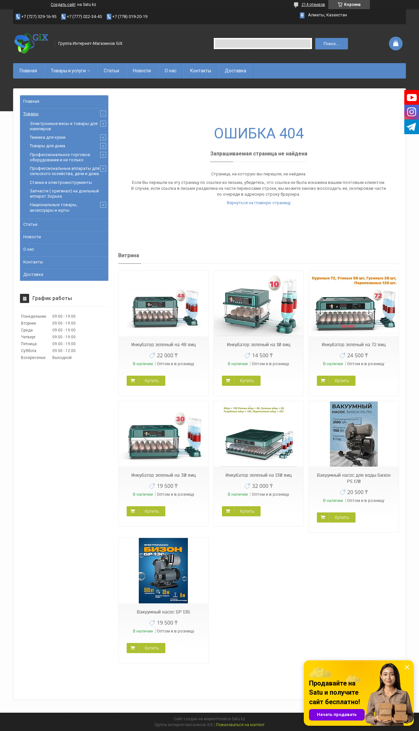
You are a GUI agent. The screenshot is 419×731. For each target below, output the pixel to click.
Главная (28, 70)
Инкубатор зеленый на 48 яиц (163, 344)
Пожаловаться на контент (240, 724)
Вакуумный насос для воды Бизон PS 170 (354, 478)
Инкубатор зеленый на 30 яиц (163, 475)
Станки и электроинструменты (61, 182)
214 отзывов (313, 4)
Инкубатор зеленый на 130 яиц (259, 475)
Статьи (111, 70)
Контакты (200, 70)
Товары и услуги (68, 70)
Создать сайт (63, 4)
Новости (142, 70)
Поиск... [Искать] (331, 43)
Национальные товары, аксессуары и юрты (53, 207)
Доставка (235, 70)
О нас (170, 70)
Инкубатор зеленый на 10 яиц (258, 344)
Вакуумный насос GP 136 (163, 612)
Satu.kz (238, 719)
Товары (31, 113)
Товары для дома (47, 145)
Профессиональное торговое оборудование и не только (60, 157)
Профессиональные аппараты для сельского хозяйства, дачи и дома (65, 171)
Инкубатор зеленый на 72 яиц (354, 344)
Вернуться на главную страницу (259, 202)
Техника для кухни (47, 137)
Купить (152, 380)
